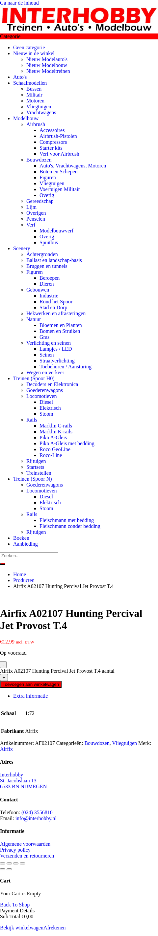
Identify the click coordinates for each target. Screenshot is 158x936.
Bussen (33, 89)
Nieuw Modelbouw (46, 65)
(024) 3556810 (37, 812)
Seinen (47, 355)
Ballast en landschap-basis (54, 260)
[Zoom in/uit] (2, 863)
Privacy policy (15, 850)
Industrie (49, 295)
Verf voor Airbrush (59, 154)
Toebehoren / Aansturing (66, 366)
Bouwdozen (38, 160)
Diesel (46, 402)
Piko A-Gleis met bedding (67, 443)
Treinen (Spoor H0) (34, 378)
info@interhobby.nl (36, 818)
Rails (31, 420)
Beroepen (50, 278)
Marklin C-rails (56, 425)
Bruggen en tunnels (46, 266)
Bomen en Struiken (60, 331)
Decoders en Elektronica (52, 384)
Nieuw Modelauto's (46, 59)
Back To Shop (15, 904)
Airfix (6, 749)
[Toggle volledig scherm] (9, 863)
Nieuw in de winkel (34, 53)
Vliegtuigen (38, 106)
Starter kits (51, 148)
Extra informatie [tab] (30, 696)
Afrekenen (54, 927)
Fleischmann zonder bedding (70, 526)
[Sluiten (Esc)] (22, 863)
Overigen (36, 213)
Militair (34, 95)
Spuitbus (49, 242)
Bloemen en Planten (61, 325)
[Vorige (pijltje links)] (2, 869)
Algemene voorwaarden (25, 844)
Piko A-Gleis (53, 437)
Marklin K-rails (56, 431)
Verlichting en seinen (48, 343)
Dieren (47, 284)
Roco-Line (51, 455)
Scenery (21, 248)
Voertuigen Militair (60, 189)
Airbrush (35, 124)
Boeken (21, 538)
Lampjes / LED (56, 349)
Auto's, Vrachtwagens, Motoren (73, 165)
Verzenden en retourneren (27, 856)
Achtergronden (42, 254)
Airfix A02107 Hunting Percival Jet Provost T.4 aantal (57, 671)
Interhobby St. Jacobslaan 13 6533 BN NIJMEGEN (23, 780)
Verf (31, 225)
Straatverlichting (57, 360)
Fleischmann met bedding (67, 520)
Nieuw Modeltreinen (48, 71)
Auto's (20, 77)
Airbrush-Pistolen (58, 136)
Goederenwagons (44, 390)
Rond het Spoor (56, 301)
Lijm (31, 207)
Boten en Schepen (59, 171)
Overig (47, 195)
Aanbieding (25, 544)
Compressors (53, 142)
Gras (44, 337)
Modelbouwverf (56, 230)
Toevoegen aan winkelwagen (31, 684)
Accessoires (52, 130)
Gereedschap (40, 201)
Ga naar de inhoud (19, 3)
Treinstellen (38, 473)
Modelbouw (26, 118)
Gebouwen (37, 290)
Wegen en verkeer (45, 372)
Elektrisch (50, 408)
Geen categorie (29, 47)
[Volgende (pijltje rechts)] (9, 869)
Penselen (35, 219)
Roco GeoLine (55, 449)
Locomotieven (41, 396)
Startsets (35, 467)
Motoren (35, 100)
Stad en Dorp (53, 307)
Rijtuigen (36, 461)
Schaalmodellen (30, 83)
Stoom (46, 414)
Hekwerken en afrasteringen (56, 313)
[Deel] (15, 863)
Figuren (48, 177)
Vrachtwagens (41, 112)
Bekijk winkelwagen (21, 927)
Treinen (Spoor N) (32, 479)
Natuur (33, 319)
